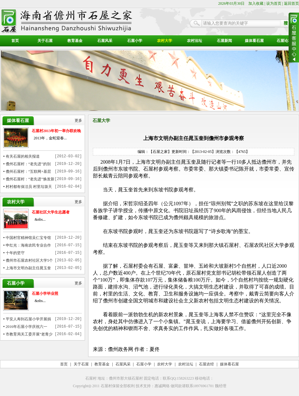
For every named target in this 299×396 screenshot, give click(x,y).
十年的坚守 (15, 253)
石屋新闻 (224, 40)
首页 (15, 40)
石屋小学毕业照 (45, 293)
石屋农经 (206, 364)
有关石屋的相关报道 (23, 156)
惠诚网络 (162, 386)
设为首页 (273, 3)
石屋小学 (134, 40)
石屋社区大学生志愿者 (51, 212)
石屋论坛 (284, 40)
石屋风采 (104, 40)
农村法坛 (194, 40)
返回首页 (291, 3)
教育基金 (74, 40)
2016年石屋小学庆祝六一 (26, 326)
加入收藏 (255, 3)
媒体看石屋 (254, 40)
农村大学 (164, 40)
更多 (78, 120)
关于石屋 (45, 40)
